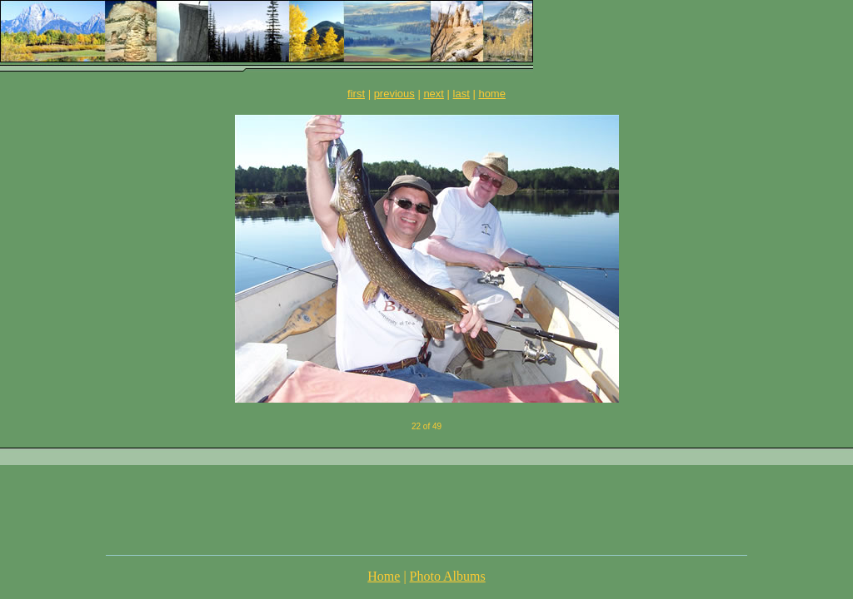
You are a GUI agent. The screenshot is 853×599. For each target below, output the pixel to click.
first (356, 93)
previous (394, 93)
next (433, 93)
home (492, 93)
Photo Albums (448, 576)
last (461, 93)
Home (383, 576)
